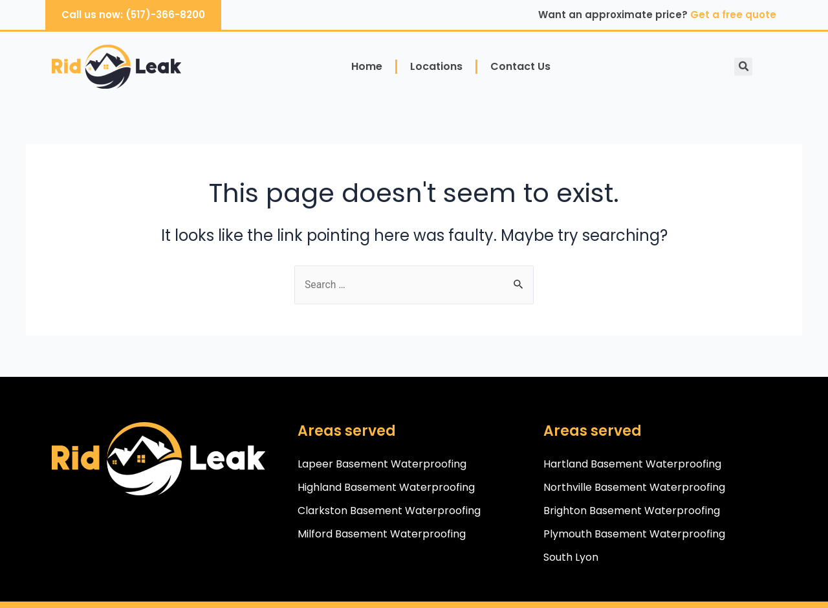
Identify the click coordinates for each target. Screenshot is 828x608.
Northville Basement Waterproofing (634, 487)
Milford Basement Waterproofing (382, 533)
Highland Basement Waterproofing (386, 487)
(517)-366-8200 (165, 14)
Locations (436, 66)
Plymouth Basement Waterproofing (634, 533)
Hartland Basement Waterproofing (632, 463)
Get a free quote (733, 14)
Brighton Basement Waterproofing (631, 510)
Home (366, 66)
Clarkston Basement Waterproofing (389, 510)
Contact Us (520, 66)
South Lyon (570, 557)
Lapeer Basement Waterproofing (382, 463)
